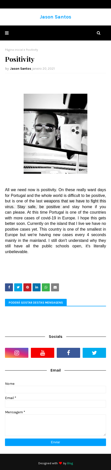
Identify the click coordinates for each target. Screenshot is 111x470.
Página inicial (14, 49)
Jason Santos (55, 17)
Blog (70, 463)
